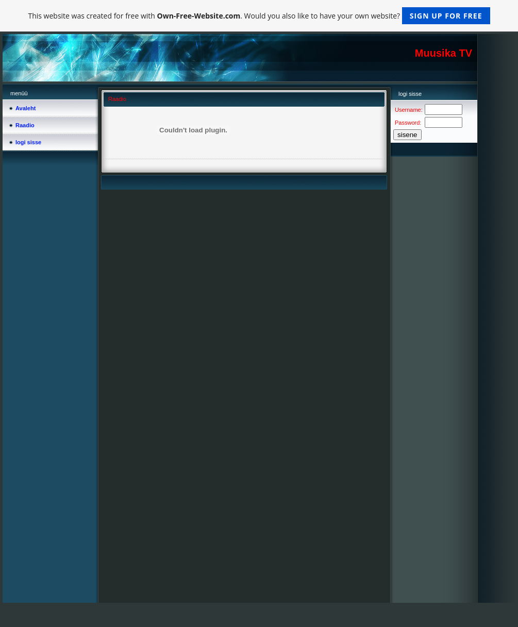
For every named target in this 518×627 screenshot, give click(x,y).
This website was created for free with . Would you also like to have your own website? (259, 15)
